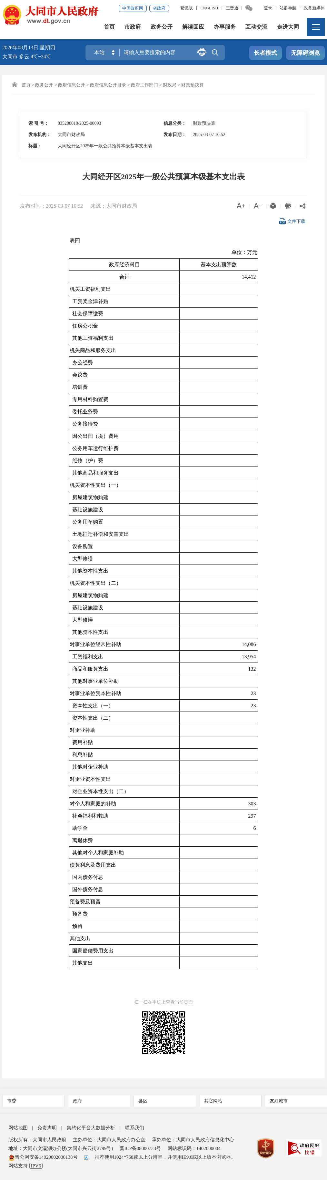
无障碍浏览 (305, 53)
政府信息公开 (71, 85)
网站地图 (18, 1127)
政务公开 (162, 27)
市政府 (132, 27)
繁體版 (186, 7)
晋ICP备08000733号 (140, 1148)
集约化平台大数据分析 (91, 1127)
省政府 (159, 8)
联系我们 (134, 1127)
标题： (35, 145)
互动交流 (256, 27)
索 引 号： (38, 123)
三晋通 (232, 7)
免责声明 (47, 1127)
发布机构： (39, 134)
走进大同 (288, 27)
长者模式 (265, 53)
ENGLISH (209, 7)
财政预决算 (192, 85)
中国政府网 (132, 8)
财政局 (169, 85)
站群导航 (288, 7)
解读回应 (193, 27)
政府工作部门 (144, 85)
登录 (268, 7)
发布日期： (175, 134)
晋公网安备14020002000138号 (43, 1157)
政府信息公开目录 (108, 85)
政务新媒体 (314, 7)
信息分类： (175, 123)
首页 (109, 27)
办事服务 (225, 27)
